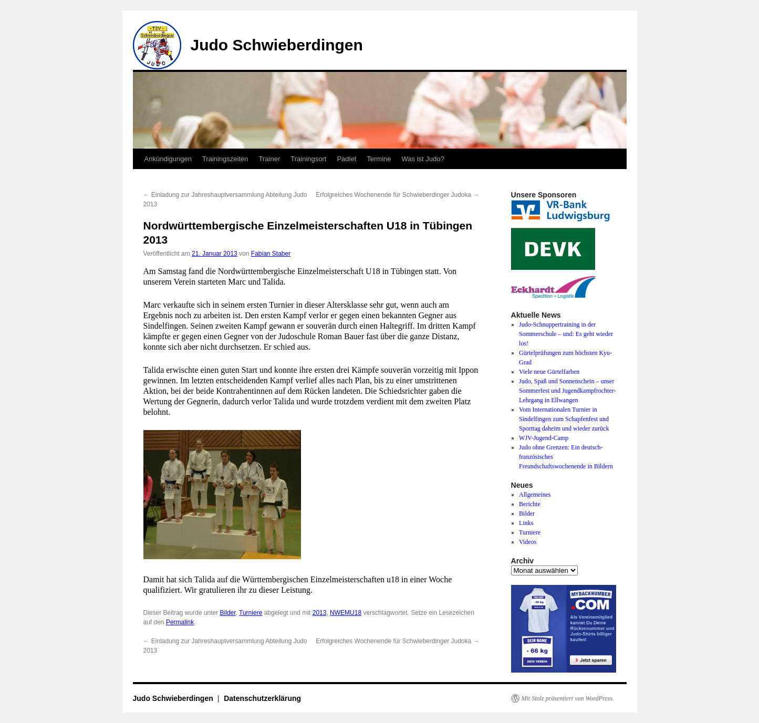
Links (526, 523)
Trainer (269, 159)
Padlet (346, 159)
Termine (379, 159)
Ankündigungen (168, 159)
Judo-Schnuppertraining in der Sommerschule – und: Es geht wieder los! (566, 334)
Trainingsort (308, 159)
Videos (527, 542)
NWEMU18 (345, 612)
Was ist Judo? (423, 159)
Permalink (180, 622)
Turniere (250, 612)
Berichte (529, 504)
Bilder (228, 612)
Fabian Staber (270, 253)
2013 (320, 612)
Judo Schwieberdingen (277, 45)
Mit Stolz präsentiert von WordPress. (568, 698)
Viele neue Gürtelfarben (549, 371)
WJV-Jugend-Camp (543, 438)
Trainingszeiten (225, 159)
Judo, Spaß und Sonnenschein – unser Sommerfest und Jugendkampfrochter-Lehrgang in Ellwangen (567, 391)
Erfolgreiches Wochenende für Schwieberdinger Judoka (397, 194)
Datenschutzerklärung (262, 698)
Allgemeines (535, 494)
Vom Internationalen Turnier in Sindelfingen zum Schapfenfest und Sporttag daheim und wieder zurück (564, 419)
